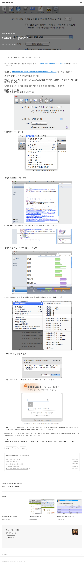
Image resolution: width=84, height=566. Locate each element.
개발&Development (11, 455)
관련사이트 (5, 554)
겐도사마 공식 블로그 (12, 533)
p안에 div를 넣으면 (11, 466)
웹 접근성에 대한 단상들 (13, 459)
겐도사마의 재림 (7, 3)
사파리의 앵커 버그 (11, 461)
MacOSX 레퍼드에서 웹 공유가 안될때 (17, 469)
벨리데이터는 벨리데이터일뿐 (14, 464)
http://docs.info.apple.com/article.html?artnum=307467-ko (34, 72)
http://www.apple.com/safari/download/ (51, 63)
